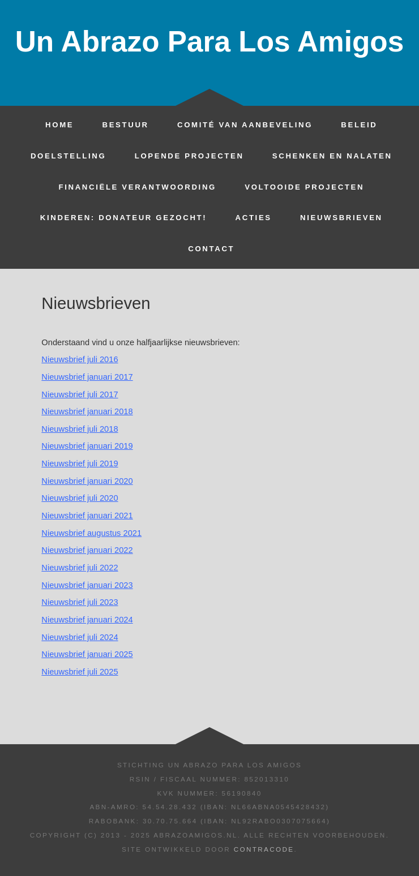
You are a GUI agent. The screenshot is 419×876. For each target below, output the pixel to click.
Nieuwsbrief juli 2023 (79, 602)
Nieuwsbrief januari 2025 (86, 654)
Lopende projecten (189, 156)
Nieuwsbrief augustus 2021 (91, 533)
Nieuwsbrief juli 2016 (79, 359)
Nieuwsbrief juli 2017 (79, 394)
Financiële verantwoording (137, 187)
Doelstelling (68, 156)
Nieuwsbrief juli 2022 (79, 567)
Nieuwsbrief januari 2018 (86, 411)
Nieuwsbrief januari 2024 (86, 619)
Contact (211, 248)
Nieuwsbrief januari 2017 (86, 376)
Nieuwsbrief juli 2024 (79, 637)
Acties (254, 217)
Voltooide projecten (304, 187)
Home (59, 125)
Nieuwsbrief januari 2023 (86, 585)
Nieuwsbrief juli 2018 (79, 428)
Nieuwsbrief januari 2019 (86, 445)
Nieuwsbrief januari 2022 (86, 550)
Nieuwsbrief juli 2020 (79, 498)
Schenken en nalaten (332, 156)
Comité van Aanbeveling (245, 125)
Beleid (359, 125)
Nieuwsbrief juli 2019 (79, 463)
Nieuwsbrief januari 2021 (86, 515)
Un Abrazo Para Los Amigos (209, 41)
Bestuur (125, 125)
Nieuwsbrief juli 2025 (79, 671)
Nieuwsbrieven (341, 217)
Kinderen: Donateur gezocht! (123, 217)
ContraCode (264, 849)
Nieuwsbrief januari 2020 (86, 481)
